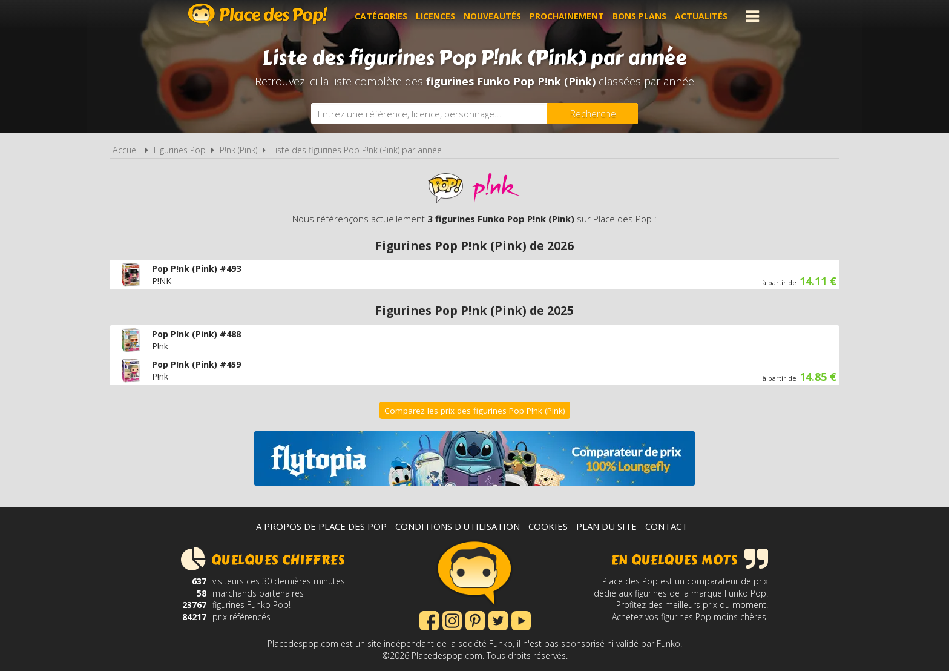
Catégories (381, 16)
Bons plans (639, 16)
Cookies (548, 526)
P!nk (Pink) (238, 150)
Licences (435, 16)
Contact (666, 526)
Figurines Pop (180, 150)
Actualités (701, 16)
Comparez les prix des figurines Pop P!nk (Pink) (474, 410)
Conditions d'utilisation (457, 526)
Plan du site (606, 526)
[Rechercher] (592, 113)
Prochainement (567, 16)
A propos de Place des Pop (321, 526)
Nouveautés (492, 16)
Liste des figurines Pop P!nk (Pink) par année (356, 150)
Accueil (126, 150)
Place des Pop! (258, 14)
